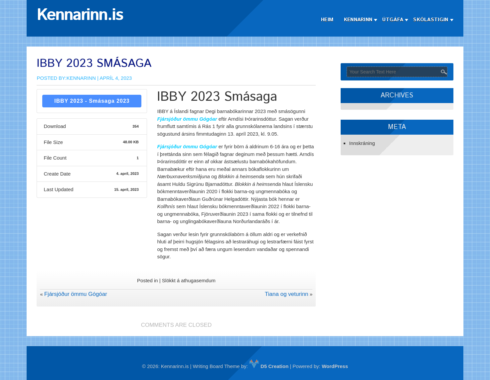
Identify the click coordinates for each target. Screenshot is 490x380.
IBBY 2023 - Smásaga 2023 (92, 101)
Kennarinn (358, 19)
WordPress (335, 366)
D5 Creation (268, 366)
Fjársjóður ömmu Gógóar (75, 294)
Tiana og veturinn (286, 294)
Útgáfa (392, 19)
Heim (327, 19)
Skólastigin (430, 19)
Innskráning (362, 143)
